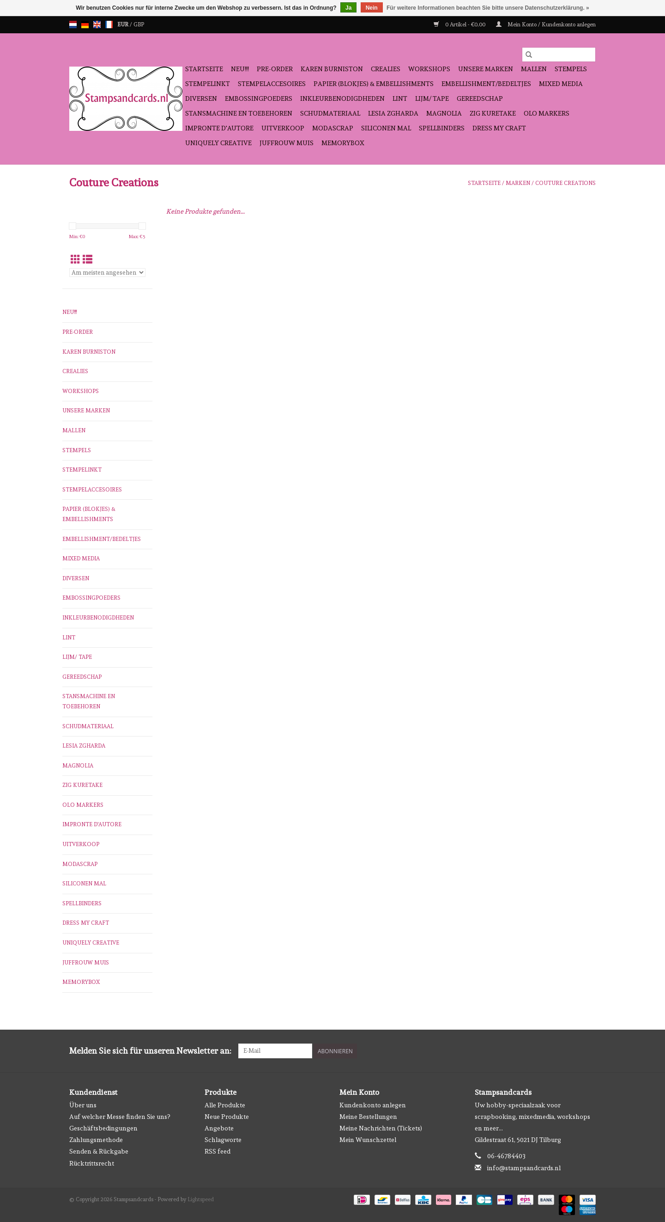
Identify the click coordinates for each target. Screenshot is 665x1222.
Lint (400, 98)
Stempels (571, 69)
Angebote (219, 1128)
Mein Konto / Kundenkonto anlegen (546, 24)
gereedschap (480, 98)
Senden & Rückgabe (98, 1151)
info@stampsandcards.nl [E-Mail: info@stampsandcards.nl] (524, 1168)
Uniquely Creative (218, 143)
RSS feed (217, 1151)
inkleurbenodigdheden (342, 98)
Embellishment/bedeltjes (486, 83)
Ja (348, 8)
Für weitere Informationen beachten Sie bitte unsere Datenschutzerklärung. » (488, 8)
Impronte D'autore (219, 128)
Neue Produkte (227, 1116)
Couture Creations (565, 183)
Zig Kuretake (493, 113)
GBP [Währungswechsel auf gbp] (138, 24)
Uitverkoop (282, 128)
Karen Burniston (332, 69)
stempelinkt (207, 83)
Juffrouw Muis (287, 143)
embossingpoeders (258, 98)
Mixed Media (561, 83)
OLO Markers (546, 113)
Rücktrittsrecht (91, 1163)
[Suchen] (559, 54)
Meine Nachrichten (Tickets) (380, 1128)
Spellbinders (442, 128)
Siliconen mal (386, 128)
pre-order (275, 69)
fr (109, 24)
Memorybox (342, 143)
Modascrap (332, 128)
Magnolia (444, 113)
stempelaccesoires (272, 83)
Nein (372, 8)
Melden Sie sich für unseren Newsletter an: (150, 1051)
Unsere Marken (485, 69)
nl (73, 24)
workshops (429, 69)
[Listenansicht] (87, 259)
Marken (518, 183)
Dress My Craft (499, 128)
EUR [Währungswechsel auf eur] (123, 24)
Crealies (385, 69)
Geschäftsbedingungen (103, 1128)
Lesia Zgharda (393, 113)
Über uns (83, 1105)
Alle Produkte (225, 1105)
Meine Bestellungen (368, 1116)
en (97, 24)
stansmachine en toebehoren (238, 113)
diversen (201, 98)
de (85, 24)
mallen (534, 69)
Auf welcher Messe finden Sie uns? (119, 1116)
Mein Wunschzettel (367, 1139)
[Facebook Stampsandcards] (572, 1051)
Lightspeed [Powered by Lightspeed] (200, 1199)
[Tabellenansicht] (75, 259)
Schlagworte (223, 1139)
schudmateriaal (330, 113)
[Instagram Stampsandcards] (588, 1051)
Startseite (204, 69)
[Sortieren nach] (107, 272)
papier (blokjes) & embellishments (374, 83)
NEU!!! (240, 69)
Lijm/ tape (432, 98)
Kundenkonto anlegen (372, 1105)
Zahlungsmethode (96, 1139)
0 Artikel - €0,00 (460, 24)
